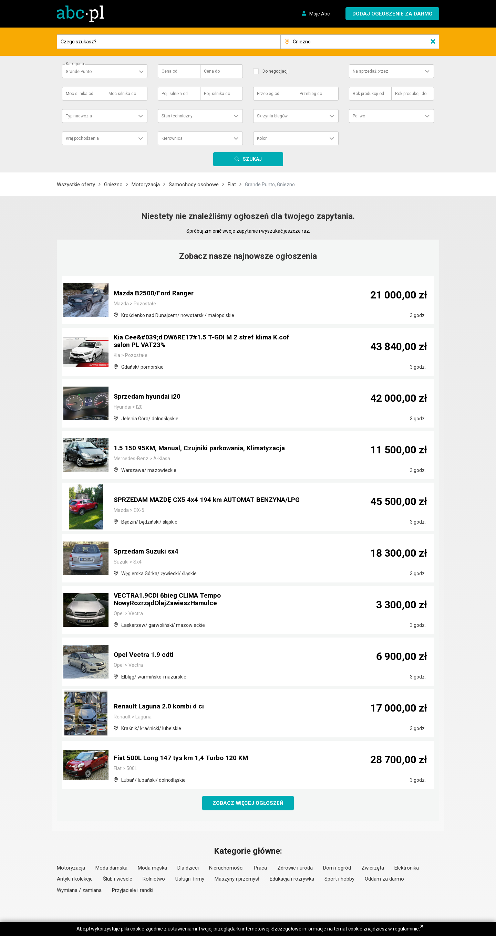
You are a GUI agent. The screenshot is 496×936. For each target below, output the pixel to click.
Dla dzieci (188, 868)
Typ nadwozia (79, 116)
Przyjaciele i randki (132, 890)
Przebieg (268, 93)
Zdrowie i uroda (295, 868)
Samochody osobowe (194, 184)
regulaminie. (406, 929)
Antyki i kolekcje (75, 879)
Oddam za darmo (384, 879)
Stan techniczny (177, 116)
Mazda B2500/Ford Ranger (156, 294)
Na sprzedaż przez (370, 71)
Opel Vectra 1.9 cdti (144, 655)
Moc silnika (79, 93)
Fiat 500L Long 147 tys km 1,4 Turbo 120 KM (182, 758)
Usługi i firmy (189, 879)
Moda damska (111, 868)
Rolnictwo (154, 879)
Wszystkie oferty (76, 184)
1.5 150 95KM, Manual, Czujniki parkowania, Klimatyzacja (203, 448)
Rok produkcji (368, 93)
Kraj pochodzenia (82, 138)
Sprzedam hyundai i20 (148, 397)
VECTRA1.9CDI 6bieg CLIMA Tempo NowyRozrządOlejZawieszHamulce (170, 600)
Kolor (262, 138)
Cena (169, 71)
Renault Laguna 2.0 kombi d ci (160, 707)
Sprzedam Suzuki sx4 (148, 552)
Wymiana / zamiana (79, 890)
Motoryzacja (146, 184)
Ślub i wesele (117, 879)
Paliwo (359, 116)
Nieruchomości (226, 868)
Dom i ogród (337, 868)
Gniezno (113, 184)
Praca (260, 868)
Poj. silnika (175, 93)
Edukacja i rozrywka (292, 879)
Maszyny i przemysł (237, 879)
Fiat (232, 184)
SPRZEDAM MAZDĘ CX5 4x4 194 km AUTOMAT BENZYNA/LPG (188, 496)
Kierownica (172, 138)
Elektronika (406, 868)
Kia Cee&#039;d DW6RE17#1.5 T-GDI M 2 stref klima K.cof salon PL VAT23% (205, 341)
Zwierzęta (372, 868)
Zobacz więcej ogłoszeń (248, 803)
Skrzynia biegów (272, 116)
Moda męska (152, 868)
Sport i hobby (339, 879)
